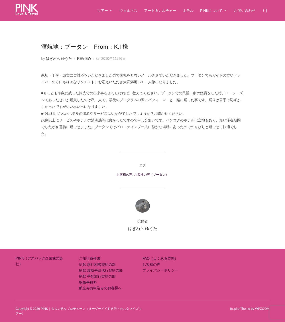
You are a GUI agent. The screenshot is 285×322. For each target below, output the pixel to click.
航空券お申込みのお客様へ (100, 288)
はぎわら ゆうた (59, 58)
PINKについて (213, 10)
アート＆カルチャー (160, 10)
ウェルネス (128, 10)
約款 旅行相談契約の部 (97, 264)
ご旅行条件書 (89, 258)
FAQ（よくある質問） (160, 258)
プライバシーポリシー (160, 270)
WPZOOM (262, 308)
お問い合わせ (244, 10)
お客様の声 (124, 175)
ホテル (188, 10)
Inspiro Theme (240, 308)
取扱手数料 (88, 282)
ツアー (105, 10)
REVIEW (84, 58)
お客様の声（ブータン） (151, 175)
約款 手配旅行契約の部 (97, 276)
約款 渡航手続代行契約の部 (101, 270)
